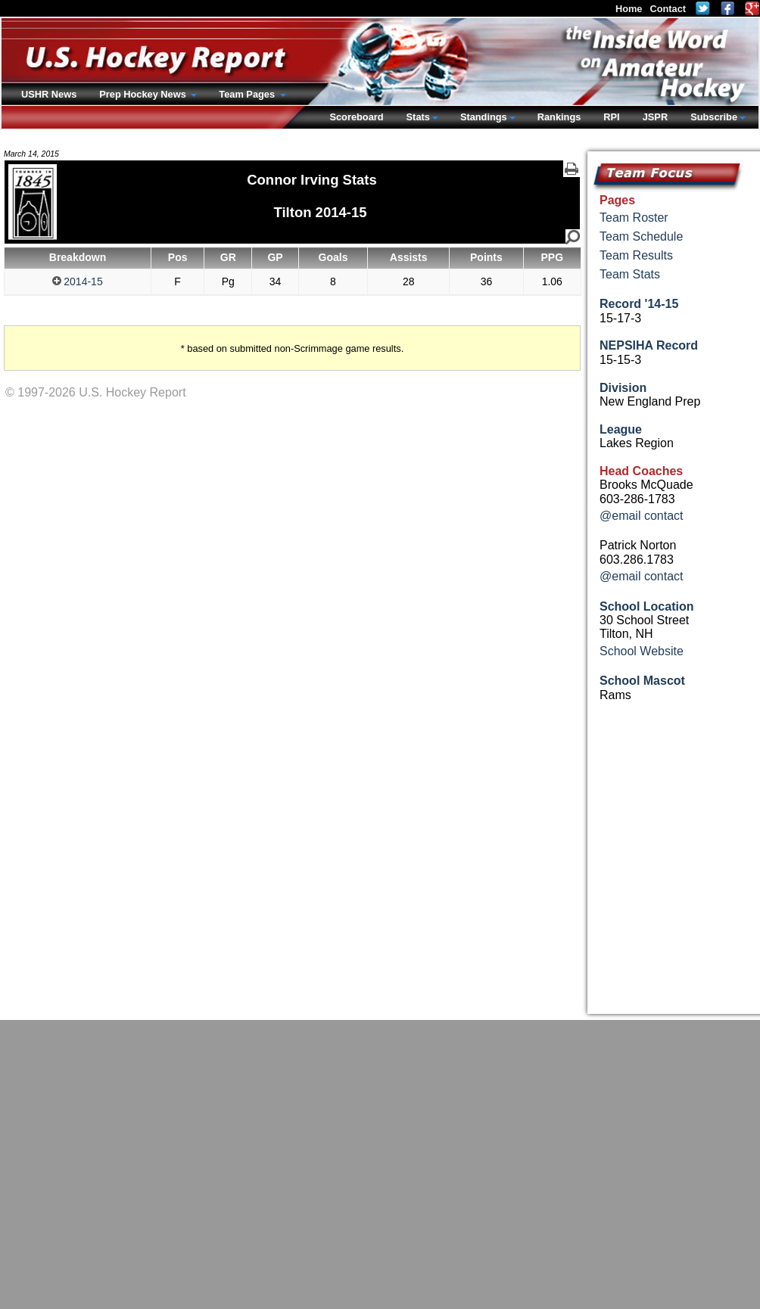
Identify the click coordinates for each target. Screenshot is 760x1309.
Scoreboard (356, 117)
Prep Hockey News (143, 94)
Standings (483, 117)
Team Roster (634, 217)
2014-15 (77, 281)
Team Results (636, 255)
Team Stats (630, 274)
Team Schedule (641, 236)
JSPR (655, 117)
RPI (611, 117)
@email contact (642, 515)
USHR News (48, 94)
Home (629, 8)
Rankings (559, 117)
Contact (667, 8)
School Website (642, 651)
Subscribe (713, 117)
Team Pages (248, 94)
